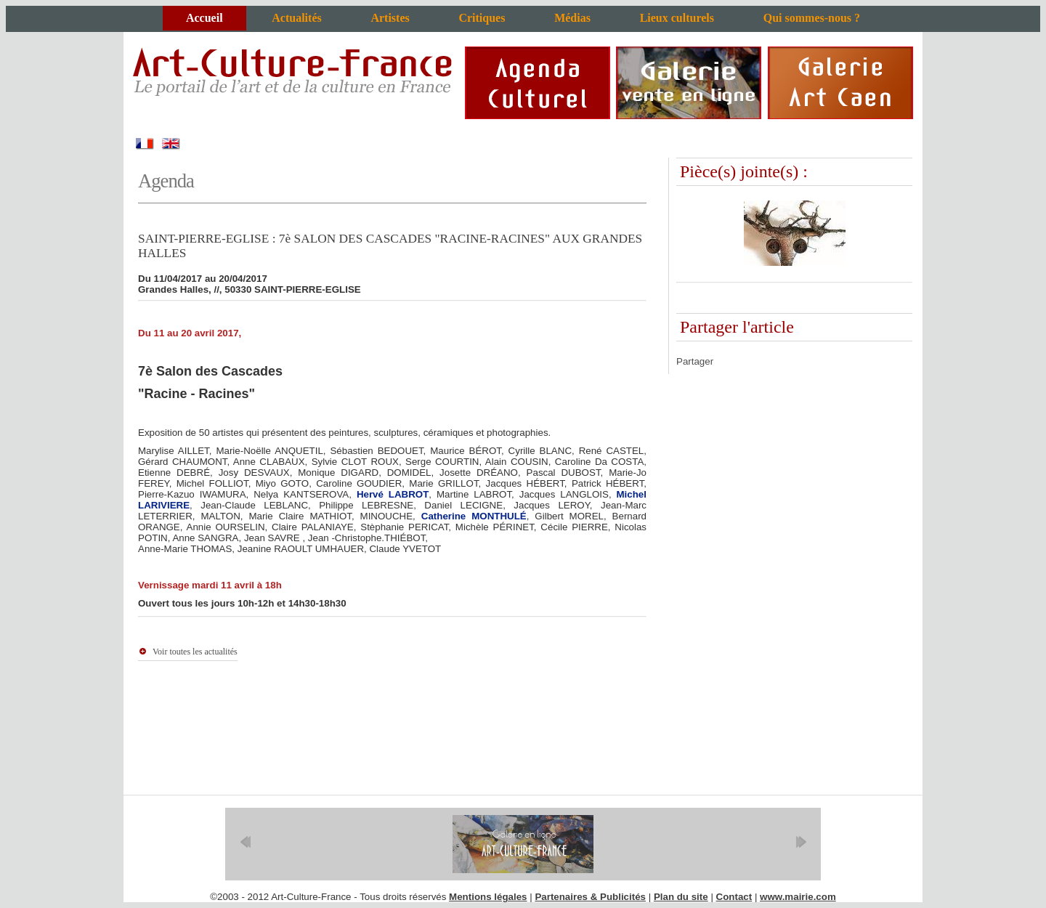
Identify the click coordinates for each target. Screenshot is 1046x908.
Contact (734, 896)
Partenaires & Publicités (590, 896)
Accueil (204, 18)
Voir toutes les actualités (195, 651)
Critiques (481, 18)
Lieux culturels (677, 18)
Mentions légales (488, 896)
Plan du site (681, 896)
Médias (572, 18)
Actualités (296, 18)
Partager (694, 361)
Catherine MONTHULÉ (474, 516)
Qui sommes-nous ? (811, 18)
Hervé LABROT (393, 494)
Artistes (389, 18)
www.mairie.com (798, 896)
